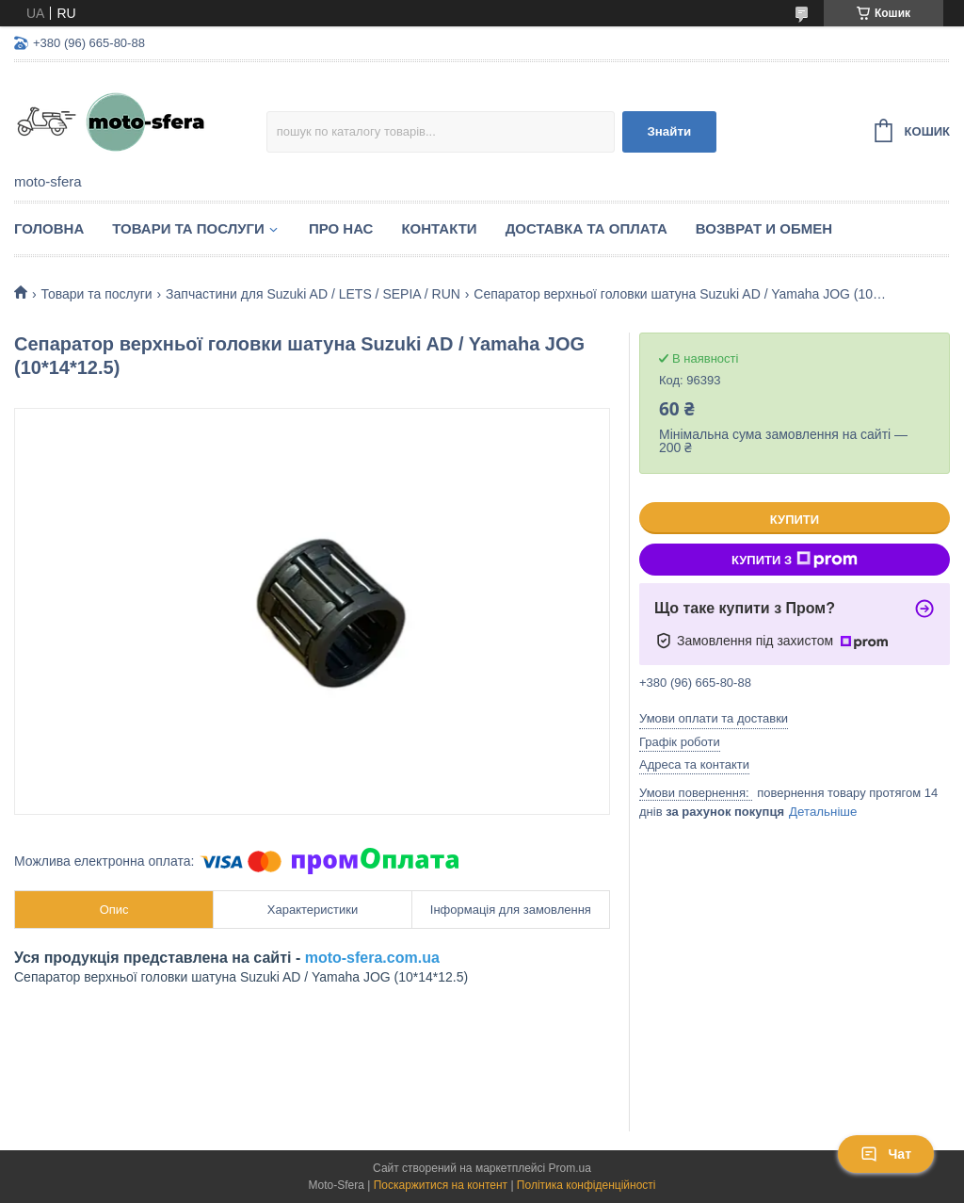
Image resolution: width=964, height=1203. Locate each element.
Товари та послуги (188, 228)
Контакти (438, 228)
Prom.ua (570, 1168)
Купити (794, 519)
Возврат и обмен (764, 228)
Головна (49, 228)
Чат (885, 1154)
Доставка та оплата (586, 228)
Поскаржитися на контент (440, 1185)
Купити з (794, 559)
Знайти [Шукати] (669, 131)
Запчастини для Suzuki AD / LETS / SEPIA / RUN (313, 293)
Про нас (341, 228)
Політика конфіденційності (586, 1185)
